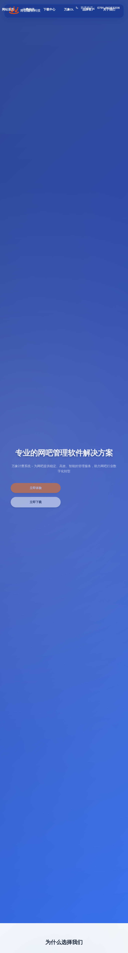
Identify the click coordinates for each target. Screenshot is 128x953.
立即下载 (36, 504)
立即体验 (36, 490)
